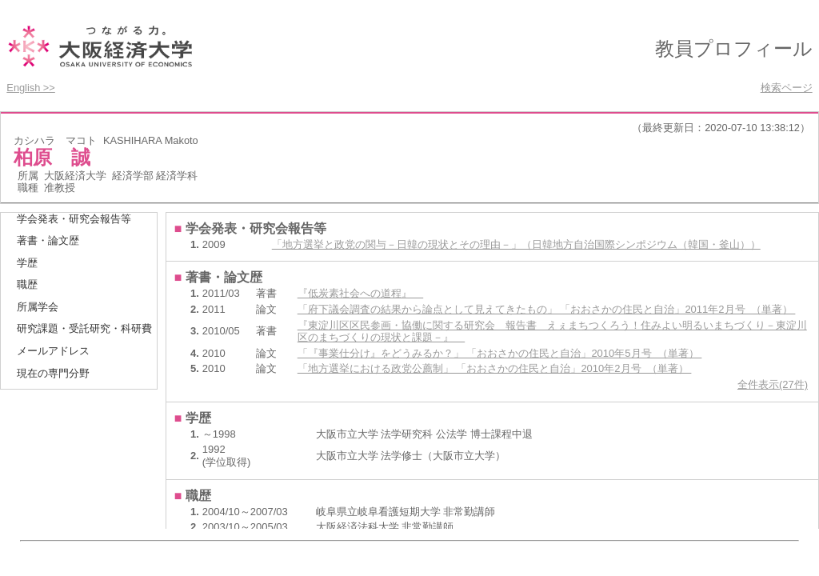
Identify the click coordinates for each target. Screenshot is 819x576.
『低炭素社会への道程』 (360, 293)
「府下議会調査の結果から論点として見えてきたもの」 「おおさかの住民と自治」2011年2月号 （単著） (547, 309)
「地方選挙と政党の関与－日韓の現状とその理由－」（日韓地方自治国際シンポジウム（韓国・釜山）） (516, 244)
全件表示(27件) (772, 384)
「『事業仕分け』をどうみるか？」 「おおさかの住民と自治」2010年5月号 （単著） (500, 353)
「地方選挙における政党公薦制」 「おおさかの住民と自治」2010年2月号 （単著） (495, 368)
